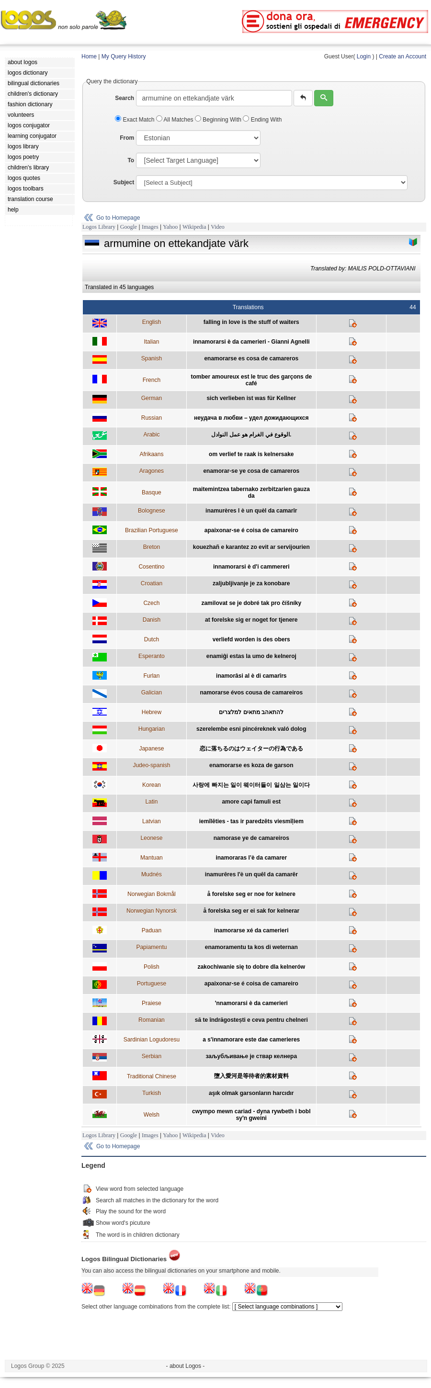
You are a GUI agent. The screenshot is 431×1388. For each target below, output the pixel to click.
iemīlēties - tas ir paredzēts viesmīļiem (251, 821)
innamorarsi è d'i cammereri (251, 566)
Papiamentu (151, 947)
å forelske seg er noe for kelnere (251, 894)
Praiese (151, 1003)
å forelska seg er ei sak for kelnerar (251, 910)
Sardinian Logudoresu (152, 1039)
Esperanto (151, 656)
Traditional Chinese (151, 1076)
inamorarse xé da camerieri (251, 930)
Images (150, 227)
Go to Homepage (118, 217)
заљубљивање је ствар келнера (251, 1056)
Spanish (151, 358)
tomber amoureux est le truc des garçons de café (251, 380)
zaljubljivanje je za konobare (251, 583)
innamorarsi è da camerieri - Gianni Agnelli (251, 341)
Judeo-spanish (151, 765)
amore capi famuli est (251, 801)
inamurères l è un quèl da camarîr (251, 510)
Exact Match (135, 119)
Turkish (151, 1093)
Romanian (151, 1020)
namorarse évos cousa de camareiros (251, 692)
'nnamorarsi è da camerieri (251, 1003)
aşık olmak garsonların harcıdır (251, 1093)
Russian (151, 417)
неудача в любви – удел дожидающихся (251, 417)
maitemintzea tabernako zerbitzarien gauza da (251, 492)
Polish (151, 966)
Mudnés (151, 874)
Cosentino (151, 566)
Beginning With (219, 119)
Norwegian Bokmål (151, 894)
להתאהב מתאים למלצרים (251, 712)
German (151, 398)
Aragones (151, 471)
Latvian (151, 821)
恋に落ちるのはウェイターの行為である (251, 748)
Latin (151, 801)
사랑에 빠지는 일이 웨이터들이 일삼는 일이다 (251, 785)
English (151, 322)
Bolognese (151, 510)
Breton (151, 547)
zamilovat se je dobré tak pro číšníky (251, 603)
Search (124, 98)
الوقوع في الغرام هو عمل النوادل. (251, 434)
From (127, 137)
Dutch (151, 639)
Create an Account (402, 56)
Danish (151, 619)
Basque (151, 492)
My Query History (124, 56)
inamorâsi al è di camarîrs (251, 675)
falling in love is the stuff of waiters (251, 322)
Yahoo (170, 227)
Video (218, 227)
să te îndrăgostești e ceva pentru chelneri (251, 1020)
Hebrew (151, 712)
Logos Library (98, 227)
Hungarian (151, 729)
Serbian (151, 1056)
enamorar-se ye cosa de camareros (251, 471)
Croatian (151, 583)
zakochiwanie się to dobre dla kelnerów (251, 966)
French (151, 380)
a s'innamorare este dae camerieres (251, 1039)
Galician (151, 692)
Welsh (151, 1114)
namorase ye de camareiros (251, 838)
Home (89, 56)
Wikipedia (194, 227)
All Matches (175, 119)
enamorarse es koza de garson (251, 765)
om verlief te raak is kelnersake (251, 454)
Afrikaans (151, 454)
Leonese (151, 838)
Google (128, 227)
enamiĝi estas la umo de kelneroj (251, 656)
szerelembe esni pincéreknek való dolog (251, 729)
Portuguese (151, 983)
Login (364, 56)
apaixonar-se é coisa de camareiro (251, 530)
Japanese (151, 748)
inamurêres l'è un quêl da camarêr (251, 874)
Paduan (151, 930)
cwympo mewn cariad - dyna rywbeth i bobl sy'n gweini (251, 1114)
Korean (151, 785)
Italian (151, 341)
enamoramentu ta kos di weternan (251, 947)
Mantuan (151, 857)
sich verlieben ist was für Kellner (251, 398)
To (130, 160)
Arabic (151, 434)
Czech (151, 603)
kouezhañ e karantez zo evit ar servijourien (251, 547)
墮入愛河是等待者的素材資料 (251, 1076)
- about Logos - (185, 1366)
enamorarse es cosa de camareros (251, 358)
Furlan (151, 675)
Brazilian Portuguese (151, 530)
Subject (123, 182)
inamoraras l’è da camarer (251, 857)
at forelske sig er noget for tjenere (251, 619)
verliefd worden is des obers (251, 639)
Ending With (262, 119)
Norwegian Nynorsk (151, 910)
